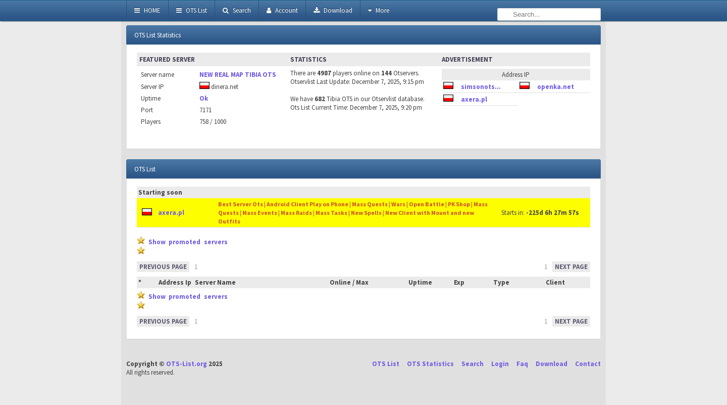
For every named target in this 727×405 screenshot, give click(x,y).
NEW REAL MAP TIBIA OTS (237, 74)
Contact (588, 363)
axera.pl (474, 99)
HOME (147, 10)
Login (500, 363)
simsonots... (481, 86)
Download (333, 10)
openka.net (555, 86)
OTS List (191, 10)
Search (237, 10)
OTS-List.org (186, 363)
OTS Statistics (430, 363)
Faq (522, 363)
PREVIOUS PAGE (163, 266)
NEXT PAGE (571, 266)
